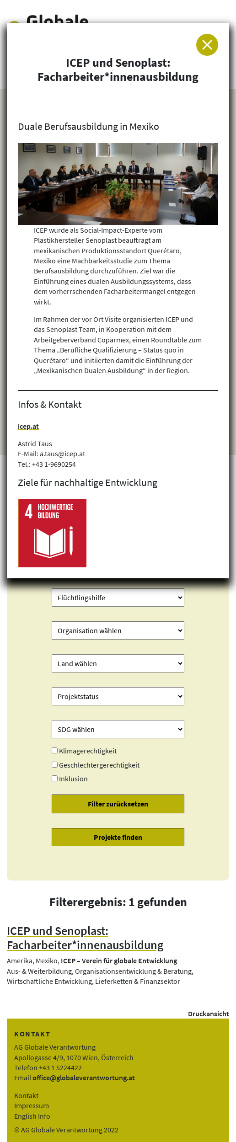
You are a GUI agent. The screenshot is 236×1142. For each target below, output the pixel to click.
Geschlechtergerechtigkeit (99, 764)
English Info (32, 1116)
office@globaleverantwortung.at (83, 1077)
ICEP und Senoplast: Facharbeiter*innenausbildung (85, 937)
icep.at (28, 426)
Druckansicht (208, 1013)
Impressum (31, 1105)
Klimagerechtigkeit (88, 750)
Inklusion (73, 778)
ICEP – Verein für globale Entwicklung (119, 960)
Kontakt (26, 1095)
